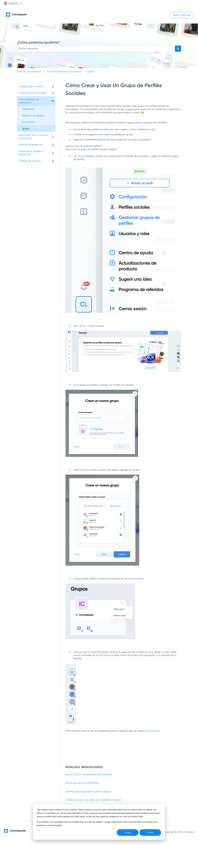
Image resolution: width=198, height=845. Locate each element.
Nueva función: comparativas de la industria (89, 774)
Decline (150, 832)
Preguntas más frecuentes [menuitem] (32, 92)
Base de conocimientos (29, 71)
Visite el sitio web (182, 15)
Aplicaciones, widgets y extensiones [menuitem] (31, 153)
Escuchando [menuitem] (28, 122)
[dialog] (99, 822)
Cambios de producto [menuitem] (30, 160)
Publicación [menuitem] (28, 109)
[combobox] (96, 49)
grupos (90, 71)
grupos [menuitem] (25, 128)
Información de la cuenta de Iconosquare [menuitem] (33, 137)
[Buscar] (178, 49)
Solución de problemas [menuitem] (31, 144)
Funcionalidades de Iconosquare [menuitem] (29, 101)
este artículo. (154, 730)
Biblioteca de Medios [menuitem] (33, 115)
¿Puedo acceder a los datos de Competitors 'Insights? (94, 799)
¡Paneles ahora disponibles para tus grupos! (88, 791)
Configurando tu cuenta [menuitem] (31, 86)
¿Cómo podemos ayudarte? (38, 42)
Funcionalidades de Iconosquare (64, 71)
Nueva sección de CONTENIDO (82, 783)
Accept (128, 832)
